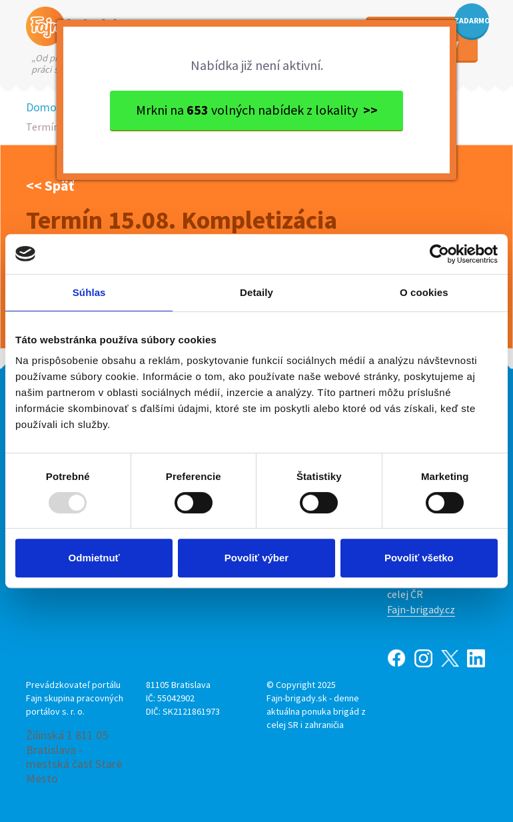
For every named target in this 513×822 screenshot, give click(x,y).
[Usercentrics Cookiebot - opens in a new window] (439, 254)
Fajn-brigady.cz (421, 609)
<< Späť (50, 185)
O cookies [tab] (424, 292)
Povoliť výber (256, 557)
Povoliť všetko (419, 557)
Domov (44, 107)
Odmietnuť (94, 557)
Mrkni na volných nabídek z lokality (257, 109)
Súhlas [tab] (89, 292)
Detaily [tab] (256, 292)
